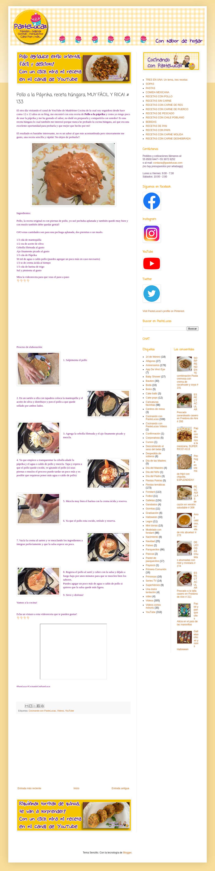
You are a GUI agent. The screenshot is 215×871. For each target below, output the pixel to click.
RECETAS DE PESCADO (160, 113)
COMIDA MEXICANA (157, 92)
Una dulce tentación (151, 591)
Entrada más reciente (29, 788)
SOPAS (150, 83)
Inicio (76, 788)
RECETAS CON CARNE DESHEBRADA (168, 138)
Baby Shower (153, 376)
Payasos (150, 565)
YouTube (69, 710)
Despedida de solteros (153, 455)
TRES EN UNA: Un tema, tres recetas (167, 79)
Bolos (149, 389)
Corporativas (153, 437)
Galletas (150, 500)
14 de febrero (153, 356)
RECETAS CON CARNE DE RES (164, 105)
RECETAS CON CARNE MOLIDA (164, 134)
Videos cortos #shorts (153, 606)
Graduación (152, 513)
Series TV (151, 580)
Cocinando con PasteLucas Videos (156, 425)
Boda (149, 385)
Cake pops (152, 397)
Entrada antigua (120, 788)
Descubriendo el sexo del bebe (155, 448)
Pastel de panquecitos (152, 559)
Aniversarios (152, 365)
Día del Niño (152, 472)
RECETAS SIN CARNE (158, 100)
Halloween (151, 517)
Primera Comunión (156, 569)
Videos (60, 710)
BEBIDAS (151, 121)
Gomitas (150, 508)
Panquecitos (152, 549)
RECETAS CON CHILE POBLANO (165, 117)
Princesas (151, 576)
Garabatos (151, 504)
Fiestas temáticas (155, 484)
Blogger (127, 852)
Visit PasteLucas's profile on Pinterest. (164, 311)
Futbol (149, 496)
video (149, 596)
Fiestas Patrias (154, 480)
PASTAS (150, 88)
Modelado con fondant (153, 531)
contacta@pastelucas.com (167, 162)
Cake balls (151, 393)
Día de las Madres (156, 460)
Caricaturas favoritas (152, 403)
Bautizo (150, 381)
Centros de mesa (155, 409)
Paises (149, 545)
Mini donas (152, 525)
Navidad (150, 541)
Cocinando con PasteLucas (42, 710)
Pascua (150, 553)
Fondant (150, 491)
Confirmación (153, 433)
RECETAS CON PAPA (158, 130)
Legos (149, 521)
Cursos (150, 442)
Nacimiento (152, 536)
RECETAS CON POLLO (159, 96)
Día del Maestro (154, 467)
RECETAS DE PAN (156, 126)
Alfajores (150, 361)
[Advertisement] (73, 753)
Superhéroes (153, 585)
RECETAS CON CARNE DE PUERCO (167, 109)
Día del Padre (153, 476)
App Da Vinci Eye (155, 369)
